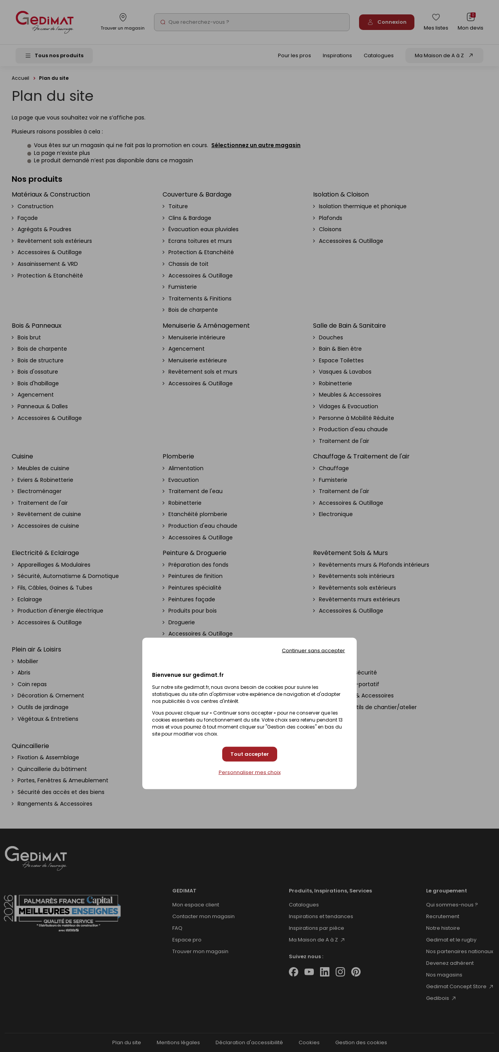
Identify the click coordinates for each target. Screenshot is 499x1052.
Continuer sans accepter (313, 650)
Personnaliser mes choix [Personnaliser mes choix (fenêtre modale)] (250, 772)
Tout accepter (249, 754)
